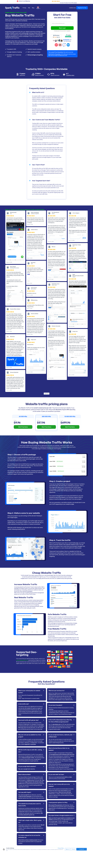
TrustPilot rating (70, 75)
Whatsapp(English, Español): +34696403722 (33, 832)
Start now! (62, 28)
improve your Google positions (25, 708)
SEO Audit (49, 835)
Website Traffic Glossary (53, 833)
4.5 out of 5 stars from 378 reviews (68, 2)
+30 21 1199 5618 (17, 830)
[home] (13, 8)
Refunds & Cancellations (74, 836)
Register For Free (82, 7)
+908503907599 (17, 839)
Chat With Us (29, 826)
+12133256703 (15, 826)
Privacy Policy (71, 834)
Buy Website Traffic (52, 832)
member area (72, 7)
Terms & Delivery (72, 832)
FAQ (29, 7)
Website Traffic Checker (53, 826)
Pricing (24, 7)
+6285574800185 (18, 835)
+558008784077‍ (18, 833)
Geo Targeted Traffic (52, 828)
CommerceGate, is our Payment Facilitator (34, 840)
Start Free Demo (23, 380)
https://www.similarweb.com (56, 717)
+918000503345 (16, 837)
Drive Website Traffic (52, 830)
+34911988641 (16, 828)
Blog (33, 7)
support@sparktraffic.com (22, 613)
